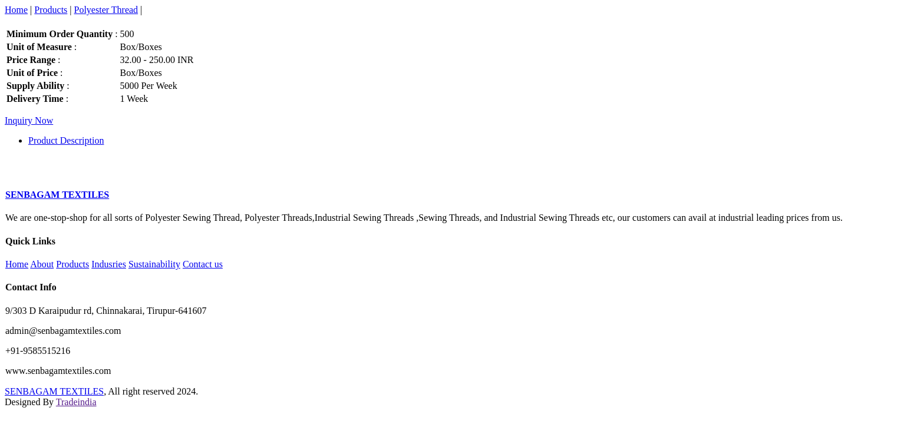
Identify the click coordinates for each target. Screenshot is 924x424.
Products (50, 10)
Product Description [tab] (66, 140)
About (42, 264)
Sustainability (154, 264)
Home (16, 10)
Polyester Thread (106, 10)
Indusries (108, 264)
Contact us (203, 264)
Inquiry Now (29, 120)
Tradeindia (76, 402)
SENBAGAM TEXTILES (54, 391)
